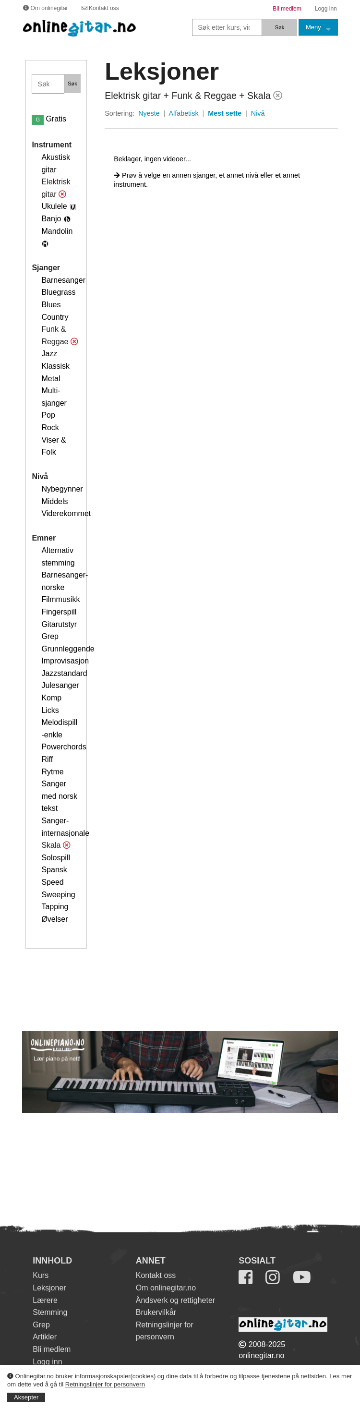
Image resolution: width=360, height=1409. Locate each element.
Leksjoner (49, 1288)
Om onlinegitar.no (166, 1288)
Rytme (52, 772)
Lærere (45, 1300)
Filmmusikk (60, 599)
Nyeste (149, 113)
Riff (47, 759)
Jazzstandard (64, 673)
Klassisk (55, 366)
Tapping (54, 907)
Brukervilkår (156, 1312)
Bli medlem (52, 1349)
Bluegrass (58, 292)
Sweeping (58, 895)
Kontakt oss (156, 1275)
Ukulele (54, 206)
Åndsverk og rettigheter (175, 1300)
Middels (54, 501)
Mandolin (56, 231)
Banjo (51, 219)
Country (54, 317)
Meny (313, 27)
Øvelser (54, 919)
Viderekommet (66, 513)
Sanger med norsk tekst (59, 796)
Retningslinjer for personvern (105, 1384)
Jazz (49, 353)
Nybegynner (62, 489)
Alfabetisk (184, 113)
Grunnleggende (67, 649)
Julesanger (60, 685)
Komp (51, 698)
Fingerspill (58, 612)
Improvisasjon (65, 661)
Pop (48, 415)
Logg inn (47, 1362)
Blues (50, 305)
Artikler (45, 1337)
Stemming (50, 1312)
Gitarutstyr (59, 624)
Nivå (258, 113)
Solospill (55, 858)
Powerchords (63, 747)
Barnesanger (63, 280)
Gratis (49, 119)
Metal (50, 378)
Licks (50, 710)
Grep (50, 636)
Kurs (40, 1275)
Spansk (54, 870)
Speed (52, 882)
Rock (50, 427)
